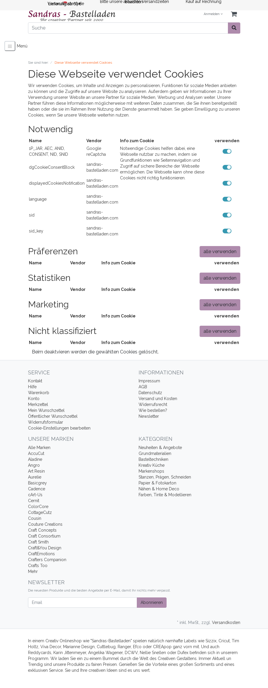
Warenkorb (38, 392)
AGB (143, 386)
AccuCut (36, 453)
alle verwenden (219, 251)
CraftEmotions (41, 553)
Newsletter (149, 416)
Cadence (36, 488)
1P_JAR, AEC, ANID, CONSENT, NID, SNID (48, 151)
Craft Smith (38, 542)
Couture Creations (45, 524)
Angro (34, 465)
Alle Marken (39, 447)
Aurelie (34, 477)
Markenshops (151, 471)
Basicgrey (37, 483)
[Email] (82, 602)
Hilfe (32, 386)
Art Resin (36, 471)
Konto (34, 398)
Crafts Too (37, 565)
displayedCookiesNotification (57, 183)
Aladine (35, 459)
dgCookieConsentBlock (52, 167)
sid (31, 215)
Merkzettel (38, 404)
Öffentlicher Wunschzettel (53, 416)
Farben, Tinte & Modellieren (165, 494)
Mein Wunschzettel (46, 410)
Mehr (33, 571)
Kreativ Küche (152, 465)
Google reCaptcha (96, 151)
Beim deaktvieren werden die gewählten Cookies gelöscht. (95, 352)
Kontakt (35, 381)
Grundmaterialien (155, 453)
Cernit (33, 500)
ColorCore (38, 506)
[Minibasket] (233, 14)
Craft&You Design (44, 548)
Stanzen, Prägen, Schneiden (165, 477)
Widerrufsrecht (153, 404)
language (38, 199)
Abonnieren (152, 602)
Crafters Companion (47, 559)
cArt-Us (35, 494)
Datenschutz (150, 392)
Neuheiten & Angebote (160, 447)
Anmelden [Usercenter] (213, 14)
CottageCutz (40, 512)
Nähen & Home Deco (159, 488)
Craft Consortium (44, 536)
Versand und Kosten (158, 398)
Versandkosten (226, 622)
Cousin (34, 518)
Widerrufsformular (45, 422)
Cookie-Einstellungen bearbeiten (59, 428)
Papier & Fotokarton (157, 483)
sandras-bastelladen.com (102, 167)
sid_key (36, 231)
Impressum (149, 381)
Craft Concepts (42, 530)
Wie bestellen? (153, 410)
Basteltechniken (153, 459)
